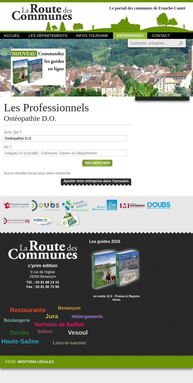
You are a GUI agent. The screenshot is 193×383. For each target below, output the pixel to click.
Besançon (69, 308)
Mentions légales (36, 362)
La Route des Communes (42, 16)
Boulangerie (17, 320)
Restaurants (28, 310)
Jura (51, 316)
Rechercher (97, 163)
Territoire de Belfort (59, 325)
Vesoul (78, 332)
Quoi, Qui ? (13, 132)
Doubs (19, 332)
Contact (161, 35)
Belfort (45, 331)
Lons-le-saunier (69, 342)
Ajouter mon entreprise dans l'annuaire (96, 181)
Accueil (12, 35)
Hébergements (87, 316)
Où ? (7, 147)
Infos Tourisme (92, 35)
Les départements (48, 35)
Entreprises (130, 35)
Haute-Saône (20, 341)
